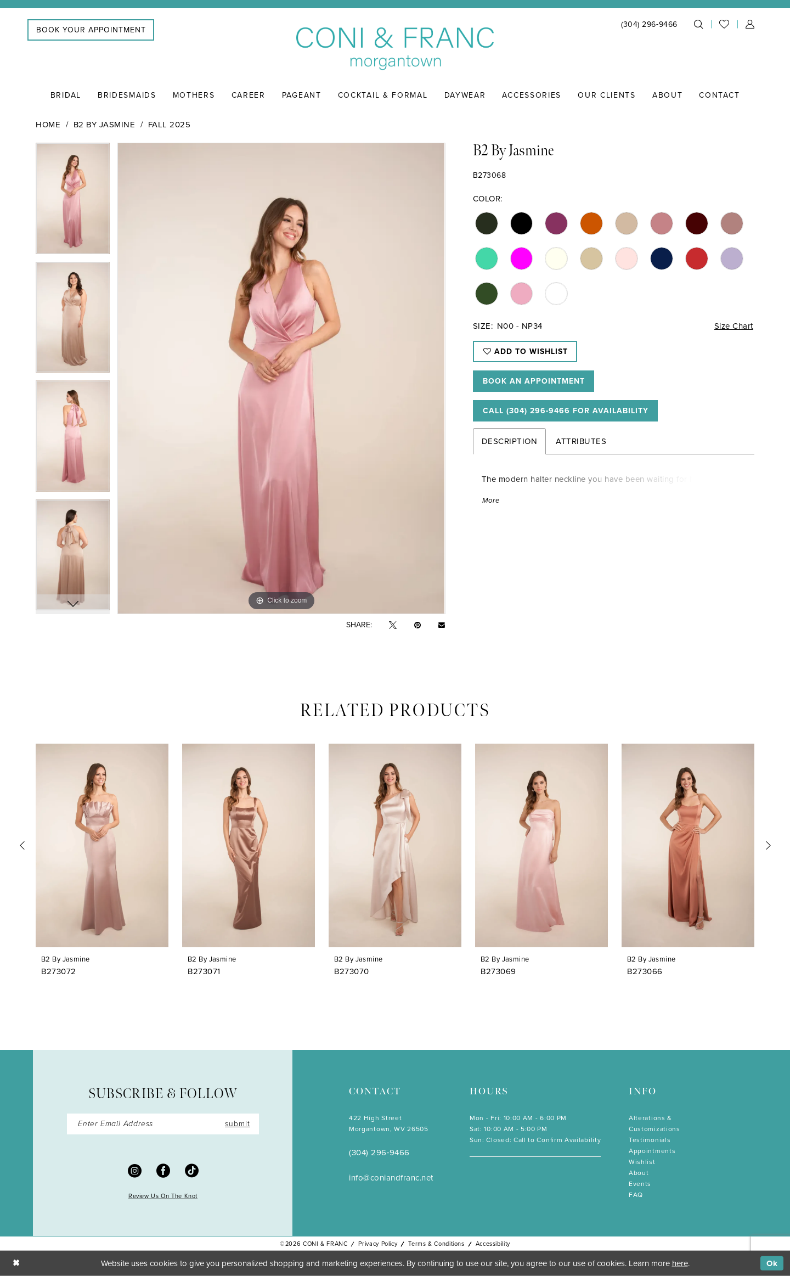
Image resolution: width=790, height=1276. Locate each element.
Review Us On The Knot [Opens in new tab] (163, 1195)
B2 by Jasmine (105, 125)
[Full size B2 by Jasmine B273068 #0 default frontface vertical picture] (281, 378)
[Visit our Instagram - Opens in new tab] (134, 1170)
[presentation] (102, 845)
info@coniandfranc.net (391, 1178)
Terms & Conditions (436, 1243)
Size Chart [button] (733, 326)
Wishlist (642, 1162)
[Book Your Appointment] (90, 30)
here (680, 1263)
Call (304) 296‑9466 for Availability (566, 410)
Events (640, 1184)
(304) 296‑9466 (379, 1152)
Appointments (652, 1151)
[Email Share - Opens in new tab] (441, 625)
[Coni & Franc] (395, 49)
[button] (750, 24)
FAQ (636, 1195)
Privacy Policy (377, 1243)
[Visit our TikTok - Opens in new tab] (191, 1170)
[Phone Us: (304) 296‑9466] (649, 24)
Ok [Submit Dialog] (772, 1263)
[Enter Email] (163, 1124)
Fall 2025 (169, 125)
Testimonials (649, 1140)
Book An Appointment (534, 380)
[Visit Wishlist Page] (724, 24)
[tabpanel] (73, 202)
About (638, 1173)
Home (48, 125)
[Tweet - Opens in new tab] (392, 625)
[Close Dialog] (16, 1263)
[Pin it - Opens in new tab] (417, 625)
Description (510, 441)
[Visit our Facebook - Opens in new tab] (163, 1170)
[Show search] (698, 24)
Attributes (581, 441)
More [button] (491, 500)
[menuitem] (90, 30)
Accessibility (493, 1243)
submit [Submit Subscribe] (237, 1123)
